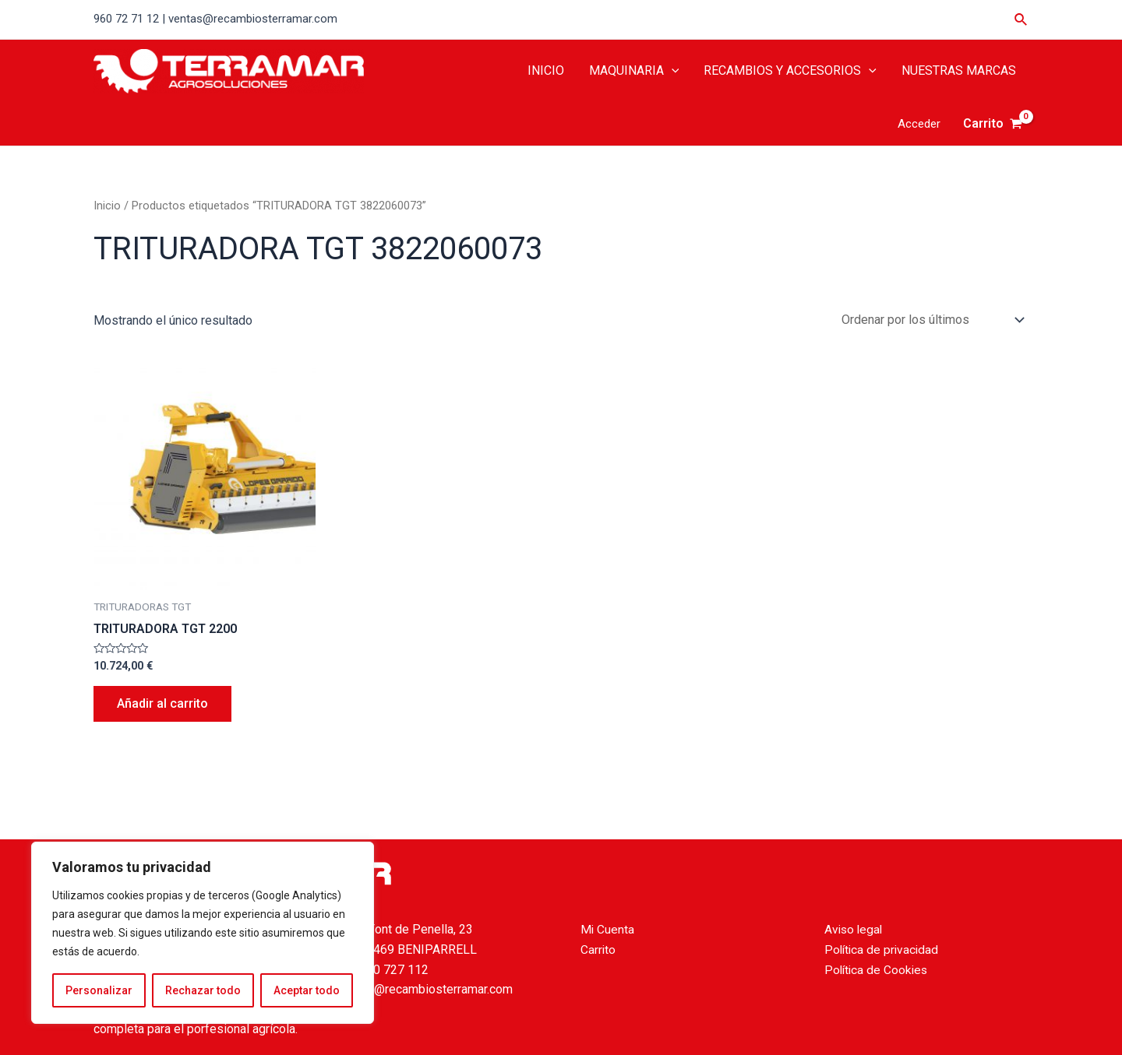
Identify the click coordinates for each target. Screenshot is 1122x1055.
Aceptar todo (306, 990)
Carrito (598, 949)
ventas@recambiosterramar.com (425, 989)
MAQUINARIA (634, 71)
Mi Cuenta (607, 929)
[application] (671, 71)
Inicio (107, 206)
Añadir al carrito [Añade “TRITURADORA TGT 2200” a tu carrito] (162, 703)
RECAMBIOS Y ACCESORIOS (790, 71)
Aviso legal (854, 929)
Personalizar (98, 990)
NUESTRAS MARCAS (958, 70)
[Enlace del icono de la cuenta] (919, 124)
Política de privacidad (883, 949)
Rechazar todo (203, 990)
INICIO (545, 70)
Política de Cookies (877, 969)
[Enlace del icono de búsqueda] (1021, 20)
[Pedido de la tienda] (929, 319)
